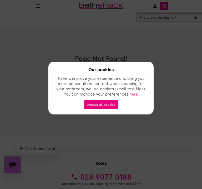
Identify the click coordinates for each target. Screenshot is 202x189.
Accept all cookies (101, 105)
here (133, 94)
